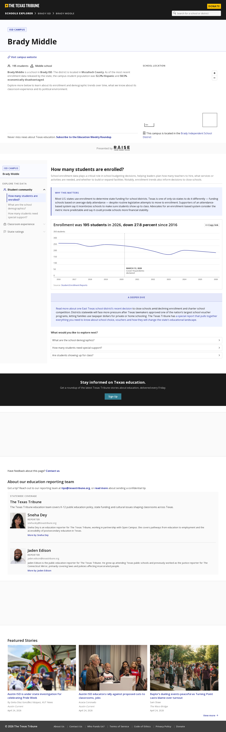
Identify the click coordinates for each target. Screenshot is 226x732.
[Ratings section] (25, 232)
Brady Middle (65, 13)
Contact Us (75, 726)
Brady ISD (44, 13)
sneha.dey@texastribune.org (42, 523)
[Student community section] (25, 189)
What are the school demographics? (20, 206)
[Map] (180, 98)
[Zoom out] (214, 77)
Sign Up (113, 396)
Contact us (52, 471)
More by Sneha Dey (38, 535)
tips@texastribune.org (75, 488)
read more (101, 488)
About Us (59, 726)
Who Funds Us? (96, 726)
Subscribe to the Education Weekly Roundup (83, 137)
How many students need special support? (23, 215)
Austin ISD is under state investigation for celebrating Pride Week (35, 696)
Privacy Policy (163, 726)
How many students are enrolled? (23, 197)
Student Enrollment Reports (74, 285)
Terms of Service (119, 726)
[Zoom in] (214, 73)
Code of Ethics (142, 726)
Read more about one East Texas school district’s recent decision (94, 308)
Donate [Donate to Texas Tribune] (214, 6)
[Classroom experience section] (25, 224)
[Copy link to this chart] (212, 225)
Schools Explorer (19, 13)
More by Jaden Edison (39, 570)
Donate (180, 726)
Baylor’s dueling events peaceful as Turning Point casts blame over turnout (181, 696)
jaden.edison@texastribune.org (43, 558)
